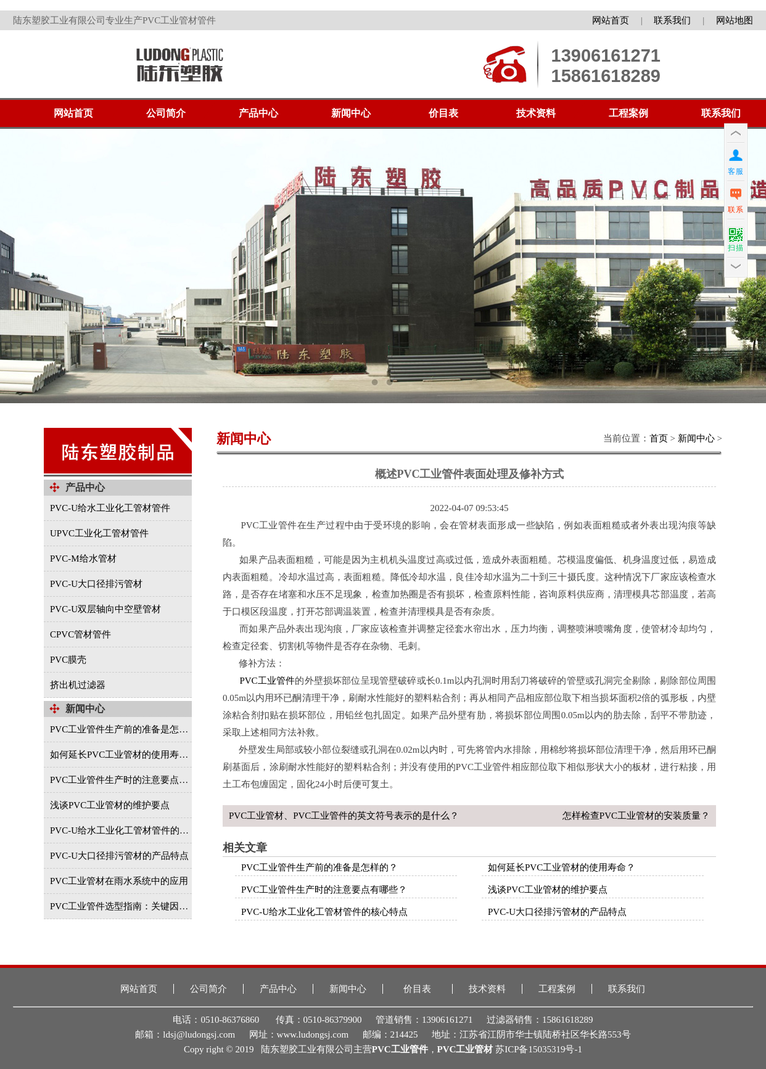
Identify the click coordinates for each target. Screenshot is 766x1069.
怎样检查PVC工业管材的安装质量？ (636, 816)
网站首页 (610, 20)
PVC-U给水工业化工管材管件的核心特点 (324, 912)
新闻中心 (696, 438)
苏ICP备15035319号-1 (538, 1049)
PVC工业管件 (267, 681)
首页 (658, 438)
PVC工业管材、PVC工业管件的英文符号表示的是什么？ (344, 816)
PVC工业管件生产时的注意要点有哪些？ (324, 890)
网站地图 (734, 20)
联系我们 (672, 20)
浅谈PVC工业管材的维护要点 (547, 890)
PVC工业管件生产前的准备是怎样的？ (319, 867)
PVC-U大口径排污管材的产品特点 (557, 912)
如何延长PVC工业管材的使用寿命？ (561, 867)
